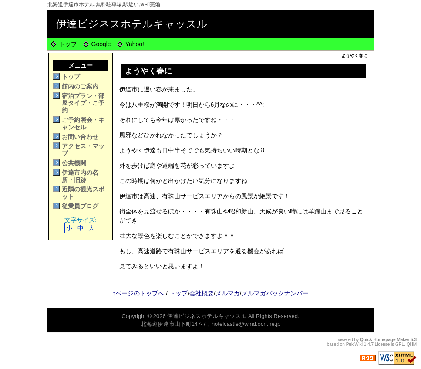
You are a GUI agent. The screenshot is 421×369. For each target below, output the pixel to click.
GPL (399, 344)
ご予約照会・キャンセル (83, 123)
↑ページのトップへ (138, 293)
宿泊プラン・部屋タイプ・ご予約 (83, 103)
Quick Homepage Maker (384, 339)
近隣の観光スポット (83, 193)
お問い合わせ (80, 136)
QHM (412, 344)
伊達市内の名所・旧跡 (80, 176)
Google (101, 44)
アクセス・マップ (83, 149)
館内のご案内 (80, 86)
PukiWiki (354, 344)
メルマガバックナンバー (275, 293)
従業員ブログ (80, 206)
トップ (68, 44)
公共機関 (74, 162)
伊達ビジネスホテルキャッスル (132, 24)
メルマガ (228, 293)
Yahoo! (134, 44)
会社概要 (201, 293)
